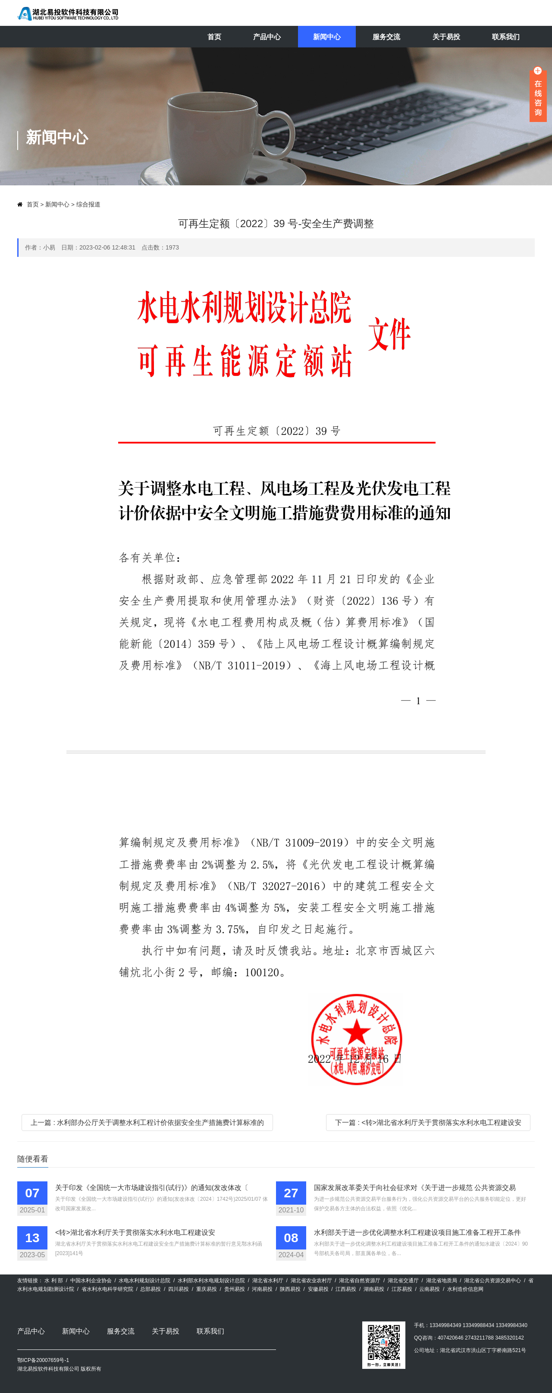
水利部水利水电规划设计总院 (211, 1280)
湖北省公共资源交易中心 (492, 1280)
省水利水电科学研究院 (107, 1289)
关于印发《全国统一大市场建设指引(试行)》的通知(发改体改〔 (151, 1187)
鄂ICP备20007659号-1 (43, 1360)
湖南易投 (374, 1289)
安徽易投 (318, 1289)
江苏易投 (402, 1289)
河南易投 (262, 1289)
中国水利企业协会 (91, 1280)
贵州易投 (234, 1289)
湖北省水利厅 (267, 1280)
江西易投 (346, 1289)
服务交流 (386, 37)
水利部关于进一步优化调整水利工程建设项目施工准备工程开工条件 (417, 1232)
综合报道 (88, 204)
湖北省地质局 (441, 1280)
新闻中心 (327, 37)
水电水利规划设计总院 (144, 1280)
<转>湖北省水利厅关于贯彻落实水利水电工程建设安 (135, 1232)
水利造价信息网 (465, 1289)
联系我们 (506, 37)
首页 (214, 37)
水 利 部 (53, 1280)
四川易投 (178, 1289)
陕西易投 (290, 1289)
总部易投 (150, 1289)
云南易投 (429, 1289)
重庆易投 (206, 1289)
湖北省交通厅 (403, 1280)
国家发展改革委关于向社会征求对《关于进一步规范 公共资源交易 (415, 1187)
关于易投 (446, 37)
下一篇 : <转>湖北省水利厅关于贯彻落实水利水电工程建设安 (428, 1122)
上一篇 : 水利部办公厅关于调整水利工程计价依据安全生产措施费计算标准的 (147, 1122)
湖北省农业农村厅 (311, 1280)
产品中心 (267, 37)
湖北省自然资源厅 (359, 1280)
